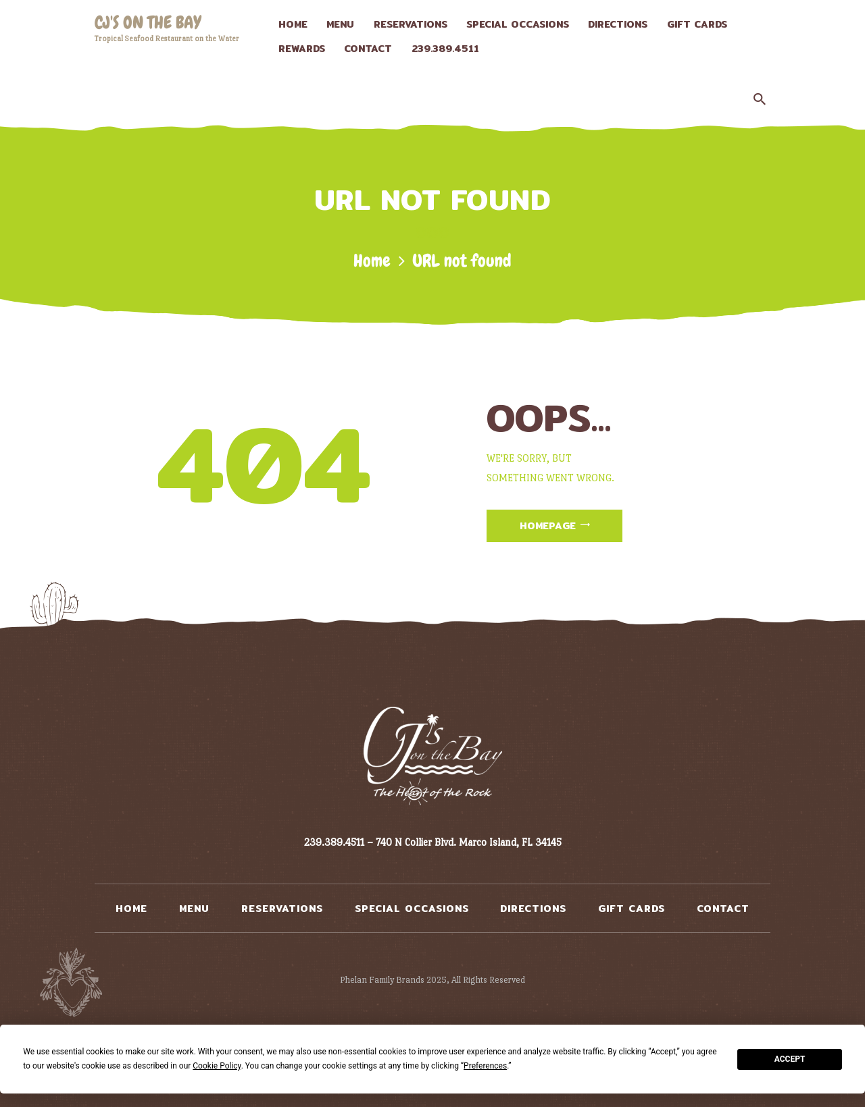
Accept (790, 1059)
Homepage (548, 525)
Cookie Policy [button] (217, 1066)
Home (372, 261)
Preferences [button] (485, 1066)
